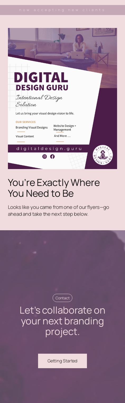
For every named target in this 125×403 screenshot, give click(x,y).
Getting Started (63, 361)
